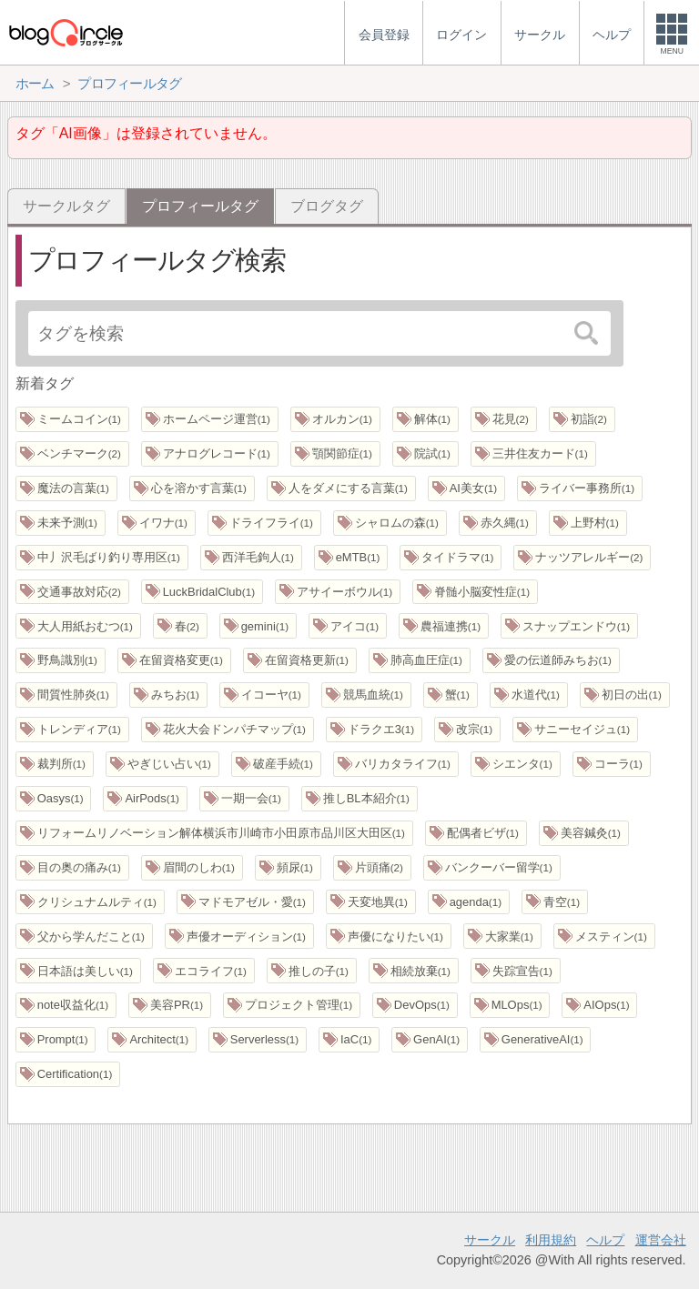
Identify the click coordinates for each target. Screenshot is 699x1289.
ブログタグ (326, 206)
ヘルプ (605, 1240)
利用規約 (550, 1240)
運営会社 (660, 1240)
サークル (489, 1240)
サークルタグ (66, 206)
